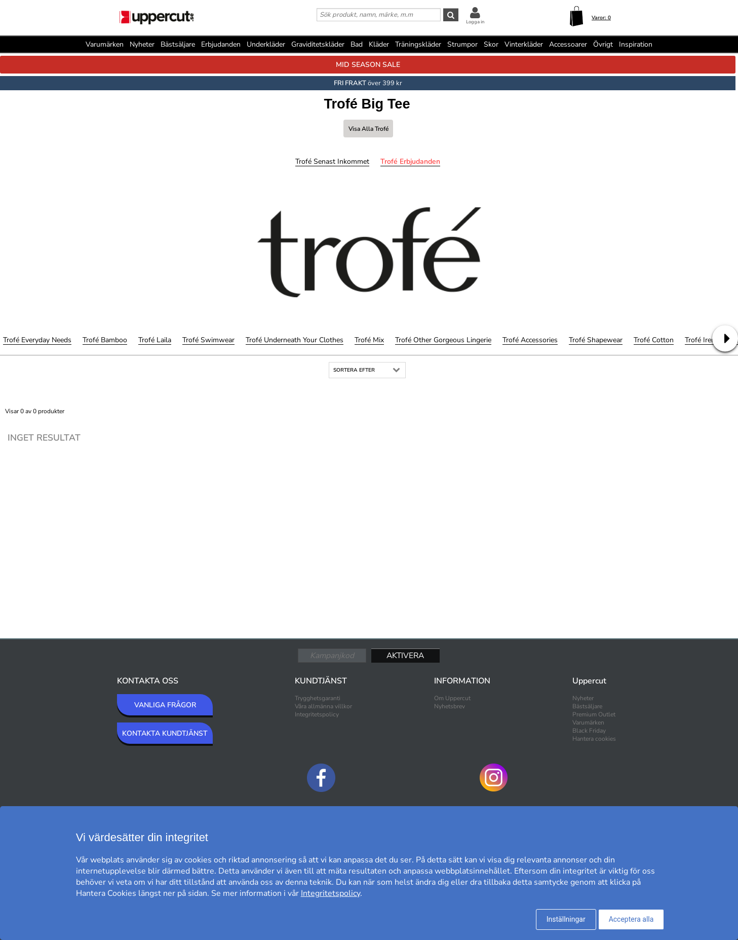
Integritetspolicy (317, 714)
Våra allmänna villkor (323, 706)
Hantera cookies (594, 739)
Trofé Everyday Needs (37, 340)
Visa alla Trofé (368, 129)
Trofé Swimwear (208, 340)
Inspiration (635, 44)
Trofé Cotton (654, 340)
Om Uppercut (452, 698)
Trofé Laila (154, 340)
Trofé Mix (369, 340)
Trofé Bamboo (105, 340)
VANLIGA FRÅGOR (165, 705)
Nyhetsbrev (449, 706)
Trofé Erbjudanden (410, 161)
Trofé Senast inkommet (332, 161)
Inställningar (566, 919)
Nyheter (142, 44)
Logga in (475, 22)
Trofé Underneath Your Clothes (294, 340)
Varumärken (105, 44)
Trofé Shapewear (596, 340)
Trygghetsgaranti (317, 698)
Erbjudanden (221, 44)
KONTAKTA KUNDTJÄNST (165, 733)
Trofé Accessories (530, 340)
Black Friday (589, 731)
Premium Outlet (593, 714)
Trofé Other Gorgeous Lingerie (443, 340)
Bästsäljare (178, 44)
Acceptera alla (631, 919)
